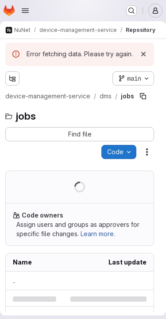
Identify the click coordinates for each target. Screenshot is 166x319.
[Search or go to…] (131, 10)
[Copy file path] (143, 96)
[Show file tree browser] (12, 78)
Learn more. (98, 233)
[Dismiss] (143, 54)
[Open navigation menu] (25, 11)
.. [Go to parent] (14, 280)
